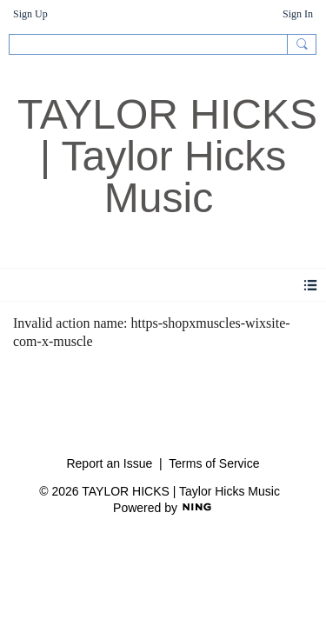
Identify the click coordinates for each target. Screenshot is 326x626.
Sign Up (30, 14)
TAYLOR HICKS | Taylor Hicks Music (167, 156)
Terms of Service (214, 463)
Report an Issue (109, 463)
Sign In (298, 14)
